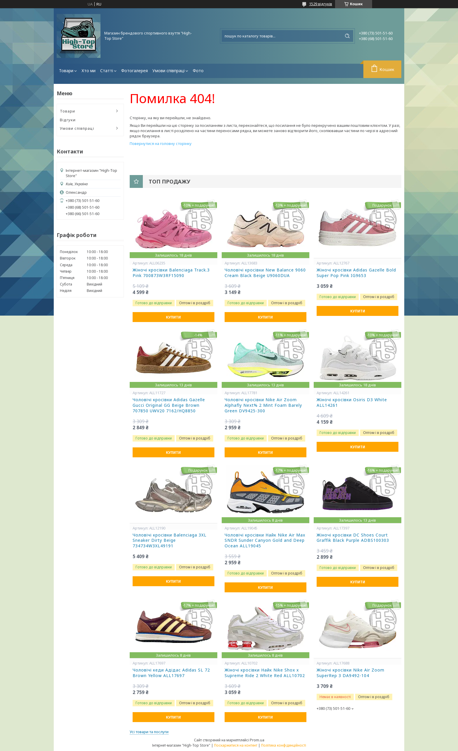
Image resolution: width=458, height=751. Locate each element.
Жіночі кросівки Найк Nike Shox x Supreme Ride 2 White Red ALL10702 (265, 672)
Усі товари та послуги (149, 731)
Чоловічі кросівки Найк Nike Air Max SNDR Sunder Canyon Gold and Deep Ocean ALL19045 (265, 540)
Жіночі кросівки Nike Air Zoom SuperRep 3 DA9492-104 (350, 672)
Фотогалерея (134, 70)
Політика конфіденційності (283, 745)
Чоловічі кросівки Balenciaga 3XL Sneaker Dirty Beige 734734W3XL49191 (170, 540)
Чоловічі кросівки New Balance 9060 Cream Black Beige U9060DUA (265, 272)
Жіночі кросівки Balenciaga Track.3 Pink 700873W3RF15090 (171, 272)
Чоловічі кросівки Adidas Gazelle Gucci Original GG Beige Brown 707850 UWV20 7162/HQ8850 (169, 405)
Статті (106, 70)
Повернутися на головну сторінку (161, 143)
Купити (173, 317)
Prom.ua (257, 740)
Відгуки (68, 119)
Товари (66, 70)
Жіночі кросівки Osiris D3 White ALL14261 (352, 402)
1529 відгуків (320, 3)
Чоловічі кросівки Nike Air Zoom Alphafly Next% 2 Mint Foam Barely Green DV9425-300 (263, 405)
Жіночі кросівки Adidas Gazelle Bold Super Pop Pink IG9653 (356, 272)
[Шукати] (347, 36)
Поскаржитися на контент (235, 745)
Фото (198, 70)
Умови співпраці (168, 70)
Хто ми (88, 70)
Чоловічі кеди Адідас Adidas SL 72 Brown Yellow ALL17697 (171, 672)
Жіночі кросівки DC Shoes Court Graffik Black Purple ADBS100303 (353, 537)
